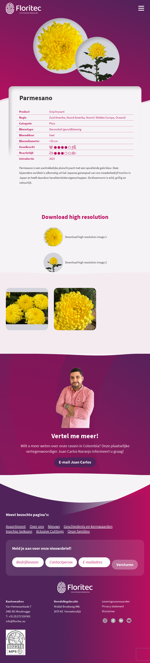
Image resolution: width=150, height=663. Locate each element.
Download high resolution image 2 (86, 262)
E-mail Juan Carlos (75, 462)
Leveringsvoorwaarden (116, 601)
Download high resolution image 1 (86, 237)
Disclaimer (108, 611)
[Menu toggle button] (141, 8)
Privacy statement (113, 606)
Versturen (124, 564)
